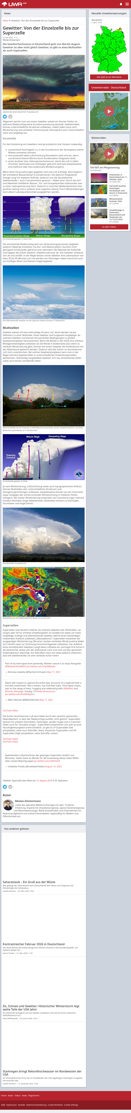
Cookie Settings (71, 1105)
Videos (18, 1095)
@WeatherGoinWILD (15, 666)
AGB (3, 1105)
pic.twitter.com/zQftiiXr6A (47, 760)
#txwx (39, 691)
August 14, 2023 (53, 766)
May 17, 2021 (54, 672)
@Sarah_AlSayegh (14, 691)
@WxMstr (68, 688)
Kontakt (21, 1105)
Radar (10, 1095)
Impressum (11, 1105)
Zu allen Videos (109, 227)
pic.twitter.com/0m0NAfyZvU (19, 694)
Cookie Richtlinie (55, 1105)
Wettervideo (98, 137)
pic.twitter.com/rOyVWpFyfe (41, 666)
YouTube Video (10, 710)
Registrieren (33, 1095)
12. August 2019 (44, 780)
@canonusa (49, 691)
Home (4, 1095)
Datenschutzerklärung (36, 1105)
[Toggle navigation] (127, 4)
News (5, 20)
